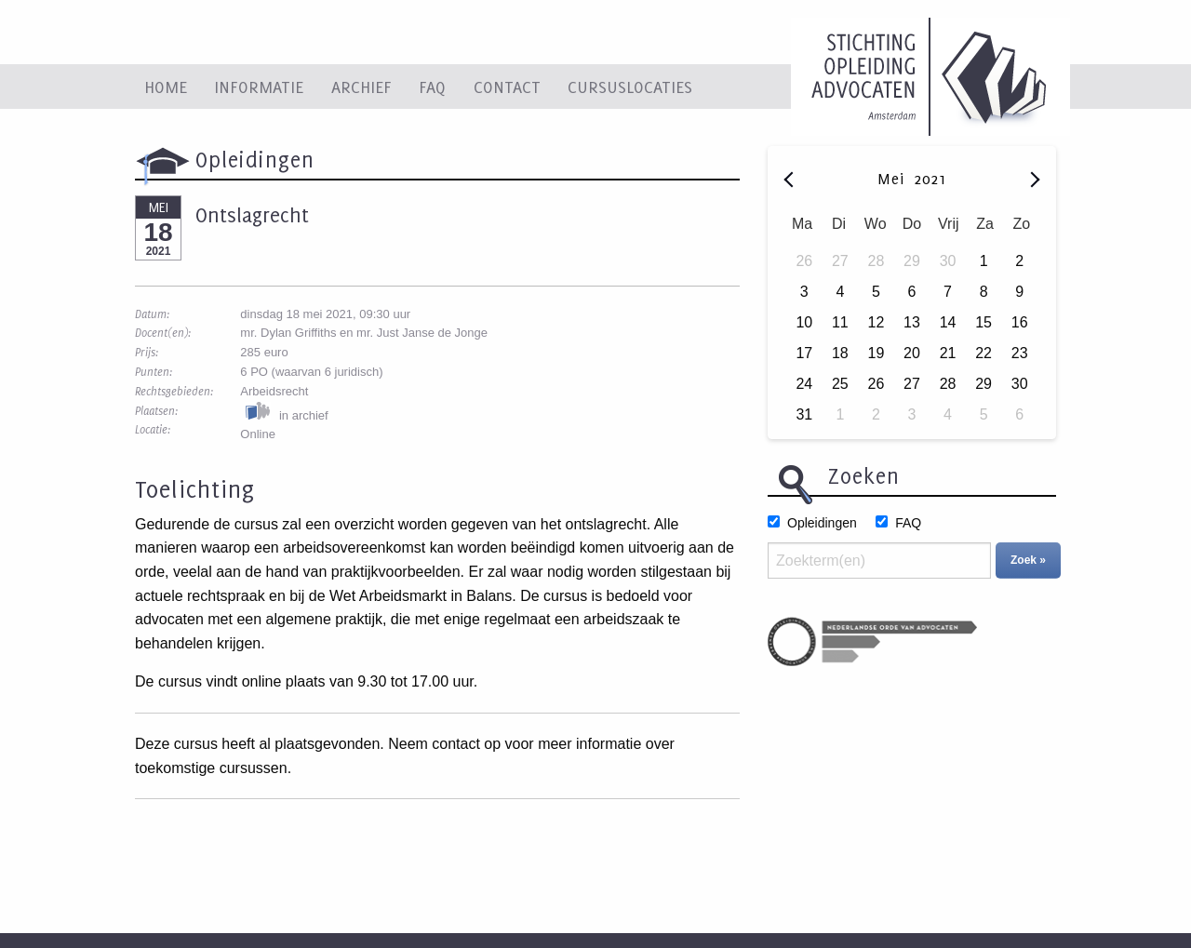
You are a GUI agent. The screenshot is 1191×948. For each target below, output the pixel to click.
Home (165, 86)
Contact (507, 86)
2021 (930, 178)
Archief (361, 86)
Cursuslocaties (630, 86)
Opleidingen (822, 522)
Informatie (258, 86)
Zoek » (1028, 560)
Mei (893, 178)
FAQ (432, 86)
